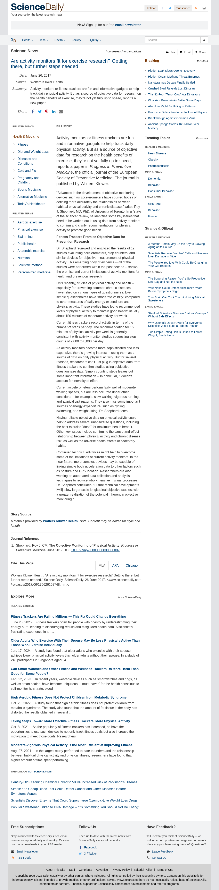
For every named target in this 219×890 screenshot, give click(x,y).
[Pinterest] (46, 111)
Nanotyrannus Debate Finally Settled (171, 82)
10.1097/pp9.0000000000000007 (95, 550)
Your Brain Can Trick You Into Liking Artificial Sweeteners (176, 299)
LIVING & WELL (154, 197)
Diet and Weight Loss (33, 151)
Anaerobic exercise (31, 251)
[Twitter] (39, 111)
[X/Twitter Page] (170, 8)
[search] (204, 39)
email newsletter (128, 25)
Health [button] (27, 40)
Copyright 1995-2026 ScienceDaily (37, 875)
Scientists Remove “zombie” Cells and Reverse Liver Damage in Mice (178, 255)
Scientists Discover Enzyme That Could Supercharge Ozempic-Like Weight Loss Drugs (74, 800)
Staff (72, 869)
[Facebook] (32, 111)
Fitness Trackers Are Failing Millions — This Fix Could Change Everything (68, 616)
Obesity (153, 159)
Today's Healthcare (31, 204)
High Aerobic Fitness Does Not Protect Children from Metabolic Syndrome (69, 697)
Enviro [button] (60, 40)
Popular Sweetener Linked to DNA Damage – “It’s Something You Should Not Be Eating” (75, 807)
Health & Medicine (26, 136)
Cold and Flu (26, 170)
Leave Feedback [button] (162, 851)
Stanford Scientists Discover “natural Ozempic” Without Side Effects (178, 315)
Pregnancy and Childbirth (28, 180)
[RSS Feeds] (196, 8)
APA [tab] (115, 565)
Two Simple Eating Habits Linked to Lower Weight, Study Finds (175, 333)
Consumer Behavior (160, 191)
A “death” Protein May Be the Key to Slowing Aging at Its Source (176, 245)
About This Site (55, 869)
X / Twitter (90, 853)
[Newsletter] (204, 8)
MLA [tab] (102, 565)
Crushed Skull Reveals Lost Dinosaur (172, 88)
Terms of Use (164, 869)
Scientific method (29, 265)
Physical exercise (30, 229)
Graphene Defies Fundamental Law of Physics (177, 112)
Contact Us (159, 857)
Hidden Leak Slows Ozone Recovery (171, 70)
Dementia (154, 178)
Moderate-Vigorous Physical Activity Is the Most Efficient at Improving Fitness (71, 745)
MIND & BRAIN (153, 172)
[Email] (60, 111)
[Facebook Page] (162, 8)
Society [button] (78, 40)
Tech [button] (43, 40)
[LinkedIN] (53, 111)
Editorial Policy (143, 869)
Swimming (25, 236)
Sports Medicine (29, 189)
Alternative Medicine (32, 196)
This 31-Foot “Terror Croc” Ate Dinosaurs (174, 94)
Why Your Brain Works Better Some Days (174, 100)
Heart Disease (157, 153)
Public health (26, 244)
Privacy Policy (121, 869)
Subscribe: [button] (183, 8)
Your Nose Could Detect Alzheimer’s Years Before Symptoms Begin (175, 289)
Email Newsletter (27, 851)
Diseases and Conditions (27, 161)
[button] (171, 52)
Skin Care (154, 204)
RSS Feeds (23, 857)
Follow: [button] (151, 8)
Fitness (22, 144)
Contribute (85, 869)
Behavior (153, 185)
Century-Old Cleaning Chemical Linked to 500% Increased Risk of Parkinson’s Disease (74, 782)
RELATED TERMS (23, 213)
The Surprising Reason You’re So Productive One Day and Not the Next (176, 280)
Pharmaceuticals (158, 166)
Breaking (152, 60)
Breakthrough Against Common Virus (171, 118)
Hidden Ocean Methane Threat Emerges (174, 76)
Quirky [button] (95, 40)
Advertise (102, 869)
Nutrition (23, 258)
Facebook (90, 847)
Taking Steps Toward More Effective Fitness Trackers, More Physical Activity (70, 721)
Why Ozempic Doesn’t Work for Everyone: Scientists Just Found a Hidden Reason (175, 324)
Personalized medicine (33, 272)
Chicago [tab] (132, 565)
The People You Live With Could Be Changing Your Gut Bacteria (177, 264)
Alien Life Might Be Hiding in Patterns (171, 106)
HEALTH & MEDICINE (157, 147)
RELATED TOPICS (23, 126)
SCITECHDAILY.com (39, 771)
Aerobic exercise (29, 222)
